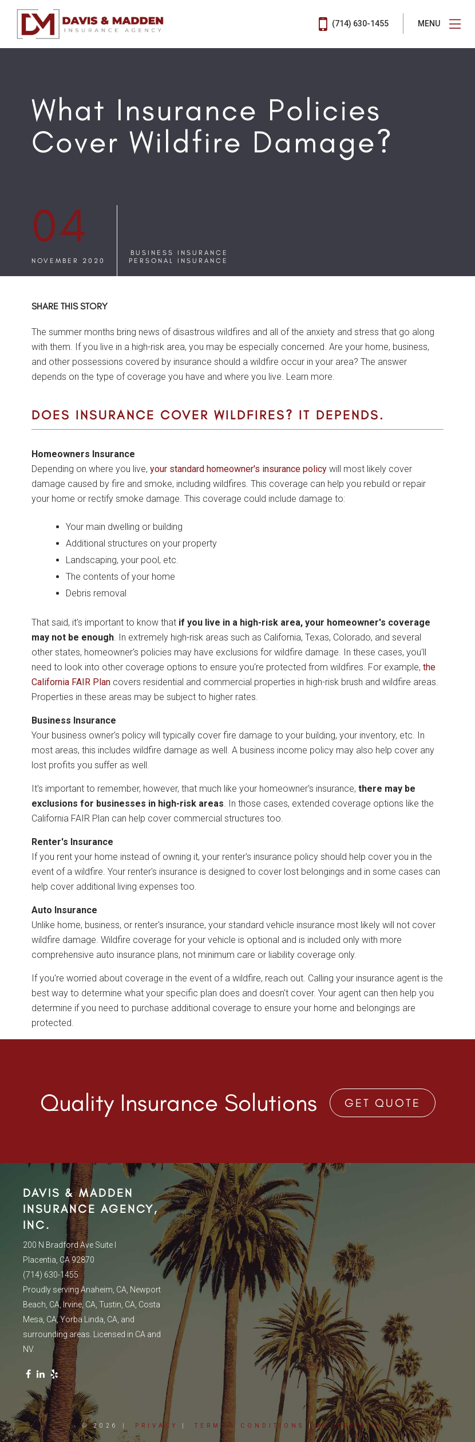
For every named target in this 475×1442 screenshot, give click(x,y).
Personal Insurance (178, 261)
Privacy (156, 1426)
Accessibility (355, 1426)
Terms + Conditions (249, 1426)
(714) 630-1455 (354, 24)
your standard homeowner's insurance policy (238, 468)
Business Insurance (179, 253)
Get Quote (383, 1103)
